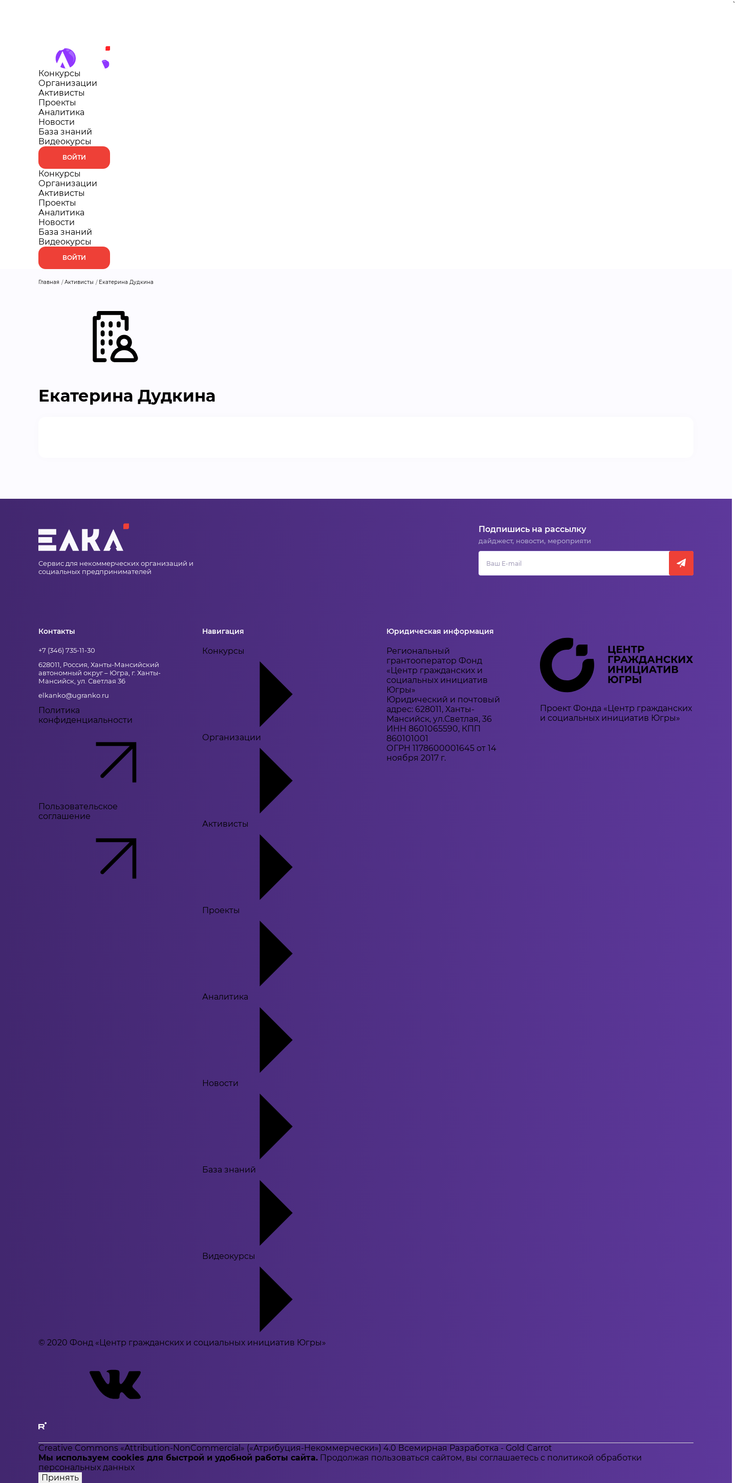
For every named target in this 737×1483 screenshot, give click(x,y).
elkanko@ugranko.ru (73, 695)
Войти (74, 157)
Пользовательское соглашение (104, 850)
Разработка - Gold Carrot (500, 1448)
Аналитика (61, 112)
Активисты (61, 93)
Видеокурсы (65, 141)
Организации (67, 83)
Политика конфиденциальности (104, 753)
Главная (48, 282)
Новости (56, 122)
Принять (60, 1477)
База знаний (65, 132)
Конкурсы (59, 73)
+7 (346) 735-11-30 (66, 650)
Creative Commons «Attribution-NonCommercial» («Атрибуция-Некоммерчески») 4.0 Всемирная (243, 1448)
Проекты (57, 102)
